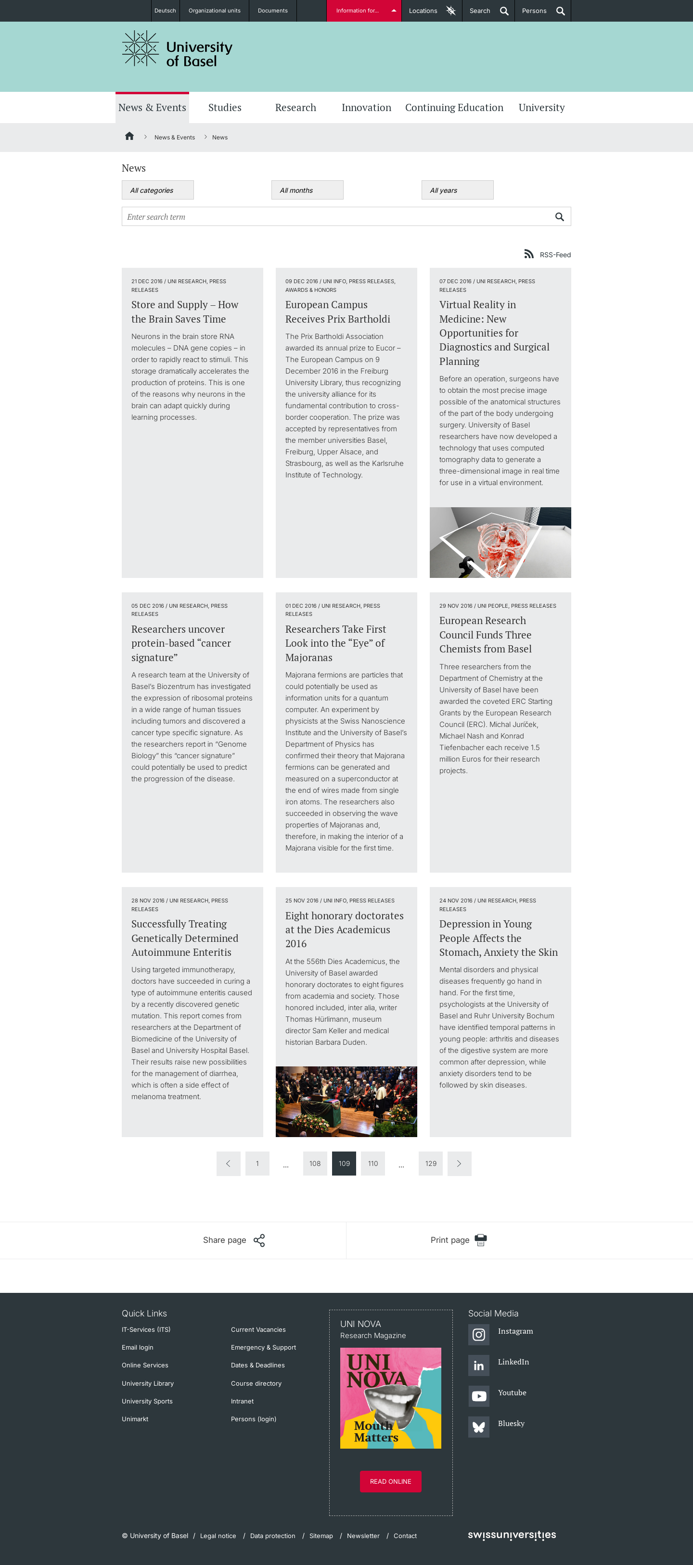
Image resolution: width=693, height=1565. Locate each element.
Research (295, 107)
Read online (390, 1481)
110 (373, 1163)
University (542, 107)
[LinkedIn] (498, 1366)
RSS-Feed (555, 254)
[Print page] (458, 1240)
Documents (278, 10)
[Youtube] (497, 1397)
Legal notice (218, 1536)
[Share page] (234, 1240)
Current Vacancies (258, 1329)
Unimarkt (135, 1419)
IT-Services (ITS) (146, 1329)
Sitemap (321, 1536)
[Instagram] (500, 1335)
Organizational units (219, 10)
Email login (138, 1347)
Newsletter (363, 1536)
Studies (225, 107)
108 (315, 1163)
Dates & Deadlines (258, 1365)
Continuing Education (454, 107)
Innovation (366, 107)
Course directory (256, 1383)
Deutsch (165, 10)
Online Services (145, 1365)
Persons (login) (254, 1419)
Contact (405, 1536)
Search (476, 14)
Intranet (242, 1401)
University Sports (147, 1401)
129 (430, 1163)
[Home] (130, 137)
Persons (531, 14)
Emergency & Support (263, 1347)
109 (344, 1163)
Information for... (359, 10)
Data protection (272, 1536)
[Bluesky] (496, 1427)
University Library (148, 1383)
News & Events (152, 107)
